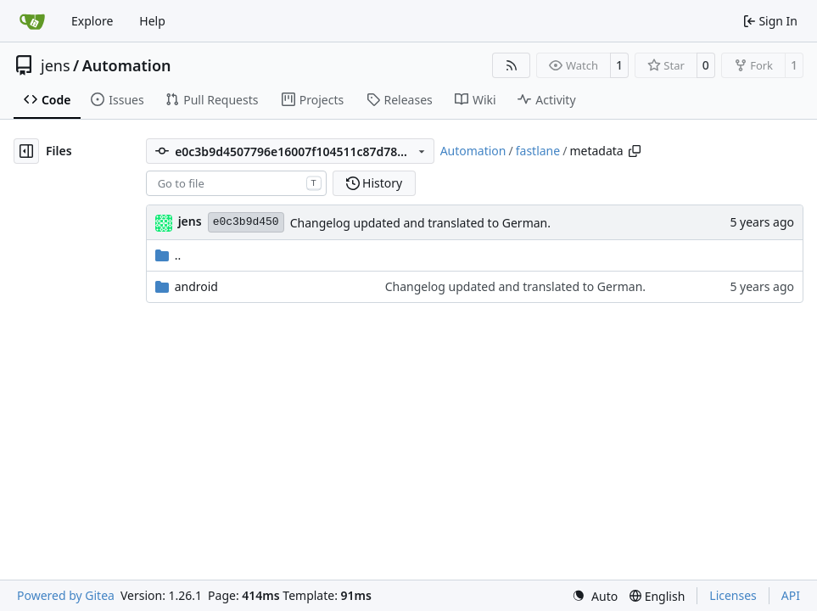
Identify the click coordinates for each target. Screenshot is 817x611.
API (790, 595)
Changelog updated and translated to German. (420, 223)
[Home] (32, 21)
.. (168, 255)
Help (152, 21)
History (374, 183)
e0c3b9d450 (246, 222)
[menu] (595, 596)
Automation (126, 65)
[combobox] (236, 183)
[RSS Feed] (511, 65)
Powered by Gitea (66, 595)
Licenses (733, 595)
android (196, 286)
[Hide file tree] (26, 151)
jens (55, 65)
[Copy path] (635, 151)
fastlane (538, 151)
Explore (92, 21)
